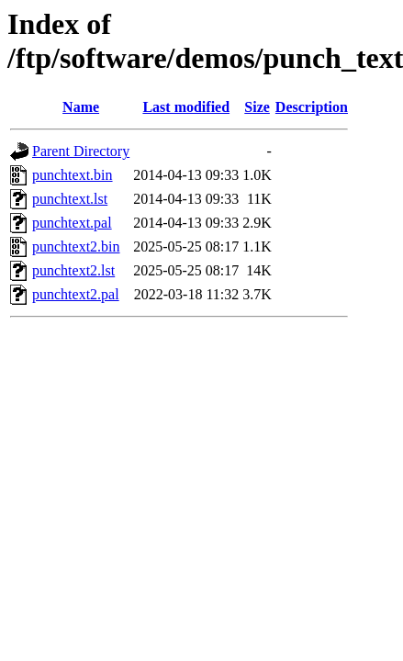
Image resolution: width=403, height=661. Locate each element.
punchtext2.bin (76, 246)
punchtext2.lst (73, 270)
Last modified (185, 107)
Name (80, 107)
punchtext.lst (69, 199)
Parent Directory (80, 151)
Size (257, 107)
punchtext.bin (72, 175)
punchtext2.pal (75, 294)
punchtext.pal (72, 222)
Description (311, 107)
